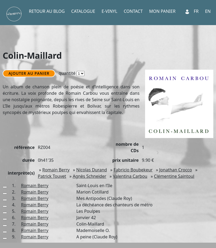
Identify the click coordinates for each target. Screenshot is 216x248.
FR (196, 11)
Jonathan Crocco (175, 170)
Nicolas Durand (91, 170)
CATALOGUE (83, 11)
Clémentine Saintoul (174, 176)
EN (208, 11)
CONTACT (133, 11)
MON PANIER (162, 11)
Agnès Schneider (89, 176)
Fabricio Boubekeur (133, 170)
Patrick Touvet (52, 176)
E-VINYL (109, 11)
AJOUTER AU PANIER (29, 73)
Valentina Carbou (130, 176)
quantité (72, 73)
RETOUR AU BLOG (47, 11)
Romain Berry (56, 170)
